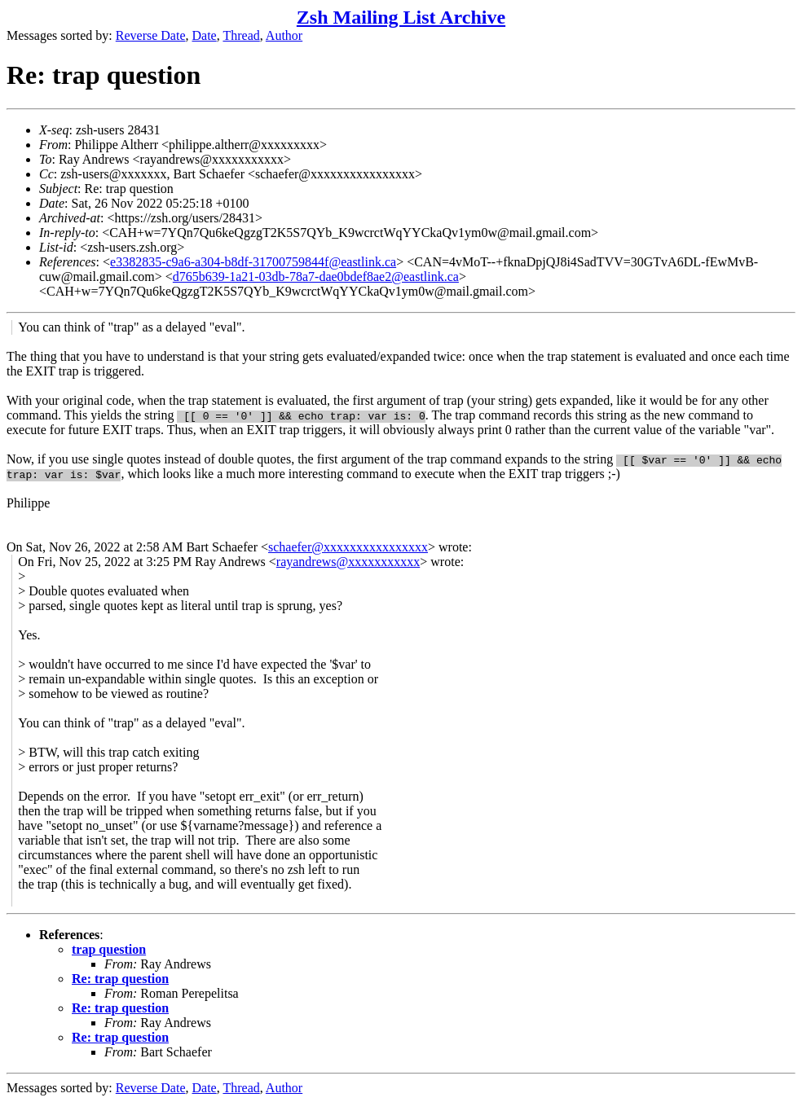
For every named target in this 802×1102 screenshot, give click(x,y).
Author (284, 35)
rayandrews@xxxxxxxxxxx (348, 562)
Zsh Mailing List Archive (401, 17)
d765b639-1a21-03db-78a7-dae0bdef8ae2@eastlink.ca (316, 276)
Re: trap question (120, 979)
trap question (109, 949)
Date (204, 35)
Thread (241, 35)
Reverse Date (151, 35)
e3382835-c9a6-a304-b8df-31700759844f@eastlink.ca (253, 262)
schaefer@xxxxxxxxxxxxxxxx (348, 547)
